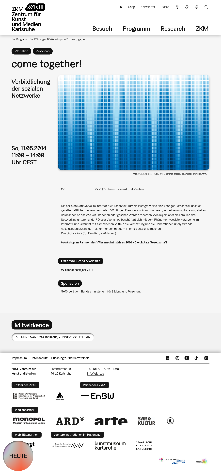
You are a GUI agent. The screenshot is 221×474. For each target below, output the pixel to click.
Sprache (196, 7)
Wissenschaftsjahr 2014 (77, 270)
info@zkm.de (95, 373)
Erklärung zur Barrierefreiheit (70, 358)
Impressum (19, 358)
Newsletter (148, 7)
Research (173, 28)
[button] (133, 122)
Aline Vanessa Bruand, (55, 337)
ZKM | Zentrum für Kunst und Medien (119, 189)
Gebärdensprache (187, 7)
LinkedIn (206, 358)
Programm (136, 28)
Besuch (102, 28)
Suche (206, 7)
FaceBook (167, 358)
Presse (165, 7)
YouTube (187, 358)
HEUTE (18, 455)
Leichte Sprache (177, 7)
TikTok (196, 358)
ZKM (202, 28)
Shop (131, 7)
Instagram (177, 358)
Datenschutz (39, 358)
